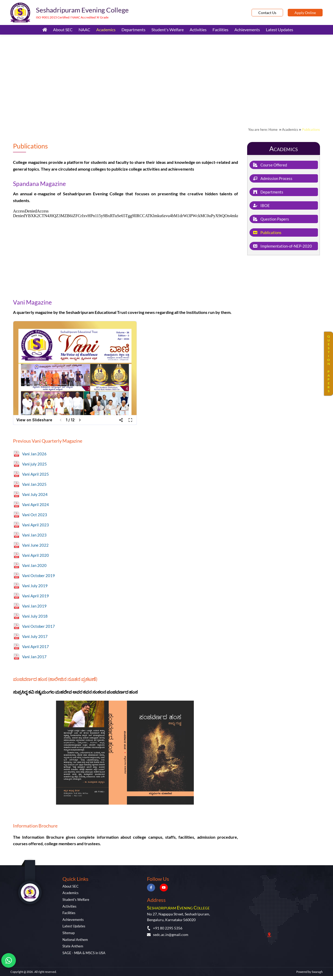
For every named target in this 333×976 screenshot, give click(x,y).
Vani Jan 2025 (34, 484)
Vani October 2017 (38, 626)
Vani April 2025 (35, 474)
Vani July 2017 (35, 636)
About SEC (63, 29)
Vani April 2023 (35, 524)
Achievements (247, 29)
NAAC (84, 29)
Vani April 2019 (35, 595)
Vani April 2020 (35, 555)
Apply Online (305, 12)
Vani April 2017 (35, 646)
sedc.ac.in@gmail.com (167, 934)
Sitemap (68, 933)
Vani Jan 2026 (34, 453)
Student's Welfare (167, 29)
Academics (106, 29)
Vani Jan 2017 (34, 656)
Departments (133, 29)
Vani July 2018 (35, 616)
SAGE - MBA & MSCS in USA (83, 953)
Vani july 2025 (34, 464)
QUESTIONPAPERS (328, 363)
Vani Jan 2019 (34, 606)
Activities (198, 29)
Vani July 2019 (35, 585)
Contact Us (267, 12)
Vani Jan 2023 (34, 535)
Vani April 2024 (35, 504)
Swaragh (317, 971)
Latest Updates (279, 29)
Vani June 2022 (35, 545)
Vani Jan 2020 (34, 565)
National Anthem (75, 940)
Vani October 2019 (38, 575)
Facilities (220, 29)
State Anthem (72, 946)
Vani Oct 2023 (34, 514)
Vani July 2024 (35, 494)
